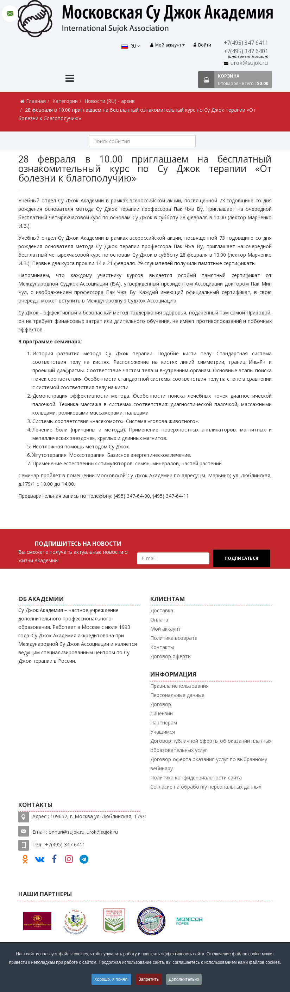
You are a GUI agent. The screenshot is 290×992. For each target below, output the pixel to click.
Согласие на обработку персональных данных (205, 786)
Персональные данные (177, 695)
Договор (160, 704)
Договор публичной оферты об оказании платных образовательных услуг (210, 745)
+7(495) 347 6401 (246, 51)
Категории (65, 101)
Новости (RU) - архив (109, 101)
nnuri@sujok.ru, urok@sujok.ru (85, 832)
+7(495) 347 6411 (246, 43)
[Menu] (69, 79)
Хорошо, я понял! (111, 979)
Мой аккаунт (165, 628)
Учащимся (162, 731)
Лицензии (161, 713)
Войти (202, 45)
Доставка (161, 610)
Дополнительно (184, 979)
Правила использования (179, 685)
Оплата (159, 619)
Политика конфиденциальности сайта (196, 777)
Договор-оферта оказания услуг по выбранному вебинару (208, 764)
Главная (36, 101)
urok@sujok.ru (249, 63)
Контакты (162, 647)
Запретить (149, 979)
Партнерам (163, 722)
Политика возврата (173, 638)
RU (130, 46)
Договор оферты (170, 656)
